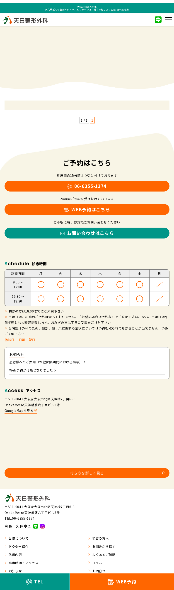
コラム (95, 563)
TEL (34, 581)
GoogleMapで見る (21, 410)
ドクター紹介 (16, 546)
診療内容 (13, 554)
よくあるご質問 (102, 554)
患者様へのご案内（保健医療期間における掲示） (47, 362)
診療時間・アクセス (21, 563)
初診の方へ (98, 538)
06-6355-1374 (87, 186)
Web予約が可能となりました (32, 370)
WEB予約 (122, 581)
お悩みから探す (102, 546)
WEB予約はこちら (87, 209)
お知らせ (13, 571)
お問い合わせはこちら (87, 233)
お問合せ (97, 571)
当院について (17, 538)
